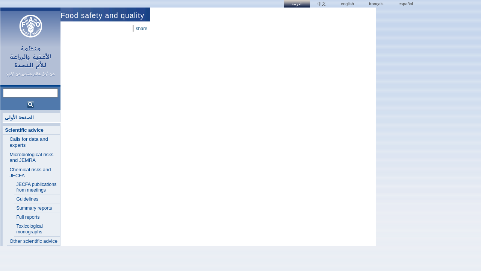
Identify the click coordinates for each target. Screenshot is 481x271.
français (376, 4)
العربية (297, 4)
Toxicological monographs (29, 229)
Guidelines (27, 199)
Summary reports (34, 208)
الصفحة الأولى (19, 117)
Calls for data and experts (28, 142)
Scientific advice (24, 130)
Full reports (27, 217)
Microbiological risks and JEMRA (31, 157)
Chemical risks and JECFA (30, 172)
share (141, 28)
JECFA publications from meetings (36, 187)
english (347, 4)
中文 (322, 4)
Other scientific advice (33, 241)
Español (405, 4)
